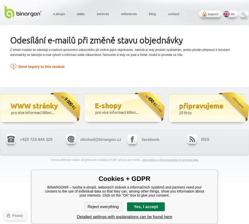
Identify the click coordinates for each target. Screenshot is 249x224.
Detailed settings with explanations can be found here (124, 217)
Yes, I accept (146, 207)
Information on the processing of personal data (170, 159)
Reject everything (103, 207)
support (213, 14)
